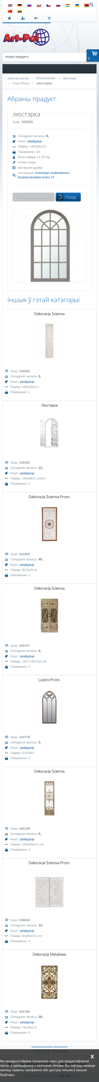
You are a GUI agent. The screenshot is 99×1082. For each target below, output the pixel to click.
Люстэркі (69, 78)
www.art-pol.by (18, 78)
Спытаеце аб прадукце (33, 197)
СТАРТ (10, 18)
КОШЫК (50, 18)
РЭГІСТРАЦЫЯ (37, 18)
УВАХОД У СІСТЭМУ (24, 18)
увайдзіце (35, 141)
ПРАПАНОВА (46, 78)
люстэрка (44, 83)
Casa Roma (20, 83)
